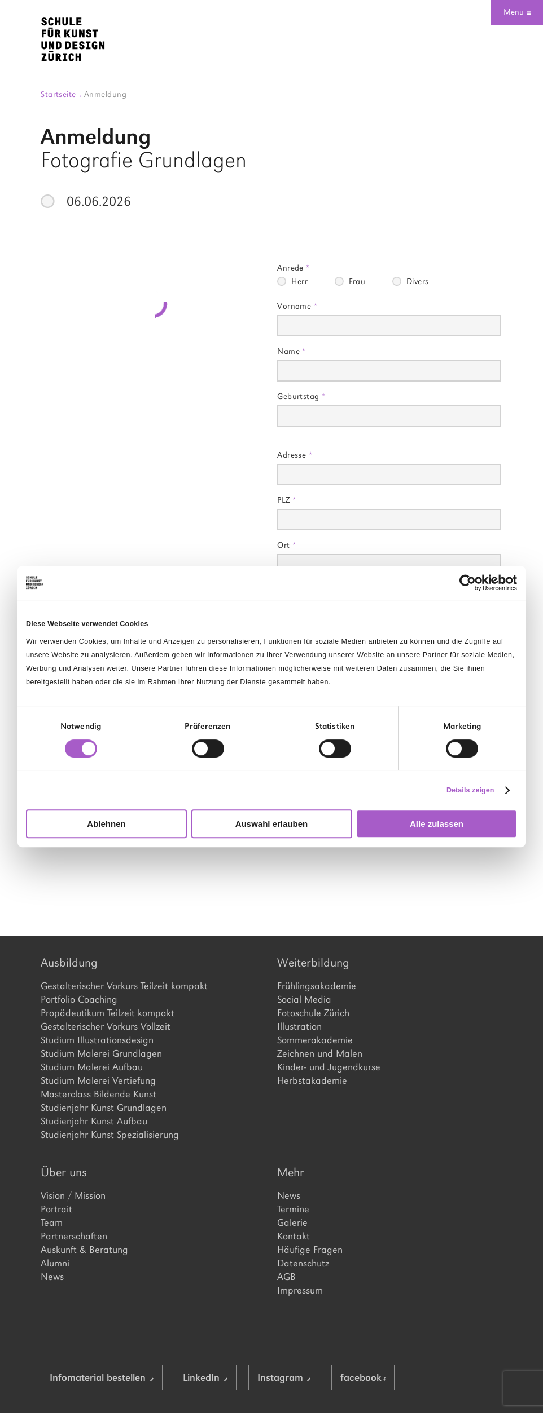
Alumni (55, 1263)
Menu (517, 12)
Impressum (300, 1290)
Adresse (294, 454)
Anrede (293, 267)
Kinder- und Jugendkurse (328, 1067)
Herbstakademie (312, 1080)
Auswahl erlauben (271, 824)
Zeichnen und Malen (319, 1053)
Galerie (292, 1222)
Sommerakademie (315, 1040)
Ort (286, 545)
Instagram (284, 1377)
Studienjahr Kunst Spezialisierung (110, 1134)
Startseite (61, 94)
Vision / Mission (73, 1195)
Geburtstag (301, 396)
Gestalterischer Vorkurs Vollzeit (105, 1026)
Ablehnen (106, 824)
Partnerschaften (74, 1236)
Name (291, 351)
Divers (417, 281)
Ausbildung (69, 962)
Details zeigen (470, 790)
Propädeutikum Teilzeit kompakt (107, 1012)
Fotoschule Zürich (313, 1012)
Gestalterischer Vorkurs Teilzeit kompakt (124, 985)
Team (52, 1222)
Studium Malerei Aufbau (92, 1067)
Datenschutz (303, 1263)
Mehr (290, 1172)
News (52, 1276)
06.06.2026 (99, 201)
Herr (299, 281)
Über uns (64, 1172)
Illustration (299, 1026)
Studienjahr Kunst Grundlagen (104, 1107)
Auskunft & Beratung (84, 1249)
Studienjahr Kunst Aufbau (94, 1121)
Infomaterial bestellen (102, 1377)
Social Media (304, 999)
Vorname (297, 306)
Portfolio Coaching (79, 999)
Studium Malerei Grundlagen (101, 1053)
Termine (293, 1209)
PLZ (286, 499)
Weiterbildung (313, 962)
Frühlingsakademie (316, 985)
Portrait (56, 1209)
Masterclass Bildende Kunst (98, 1094)
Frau (357, 281)
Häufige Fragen (310, 1249)
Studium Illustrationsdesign (97, 1040)
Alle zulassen (436, 824)
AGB (286, 1276)
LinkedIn (205, 1377)
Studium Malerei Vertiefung (98, 1080)
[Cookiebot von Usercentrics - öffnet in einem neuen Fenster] (467, 582)
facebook (363, 1377)
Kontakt (293, 1236)
